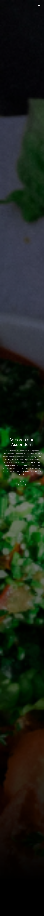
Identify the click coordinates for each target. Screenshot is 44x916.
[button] (39, 5)
